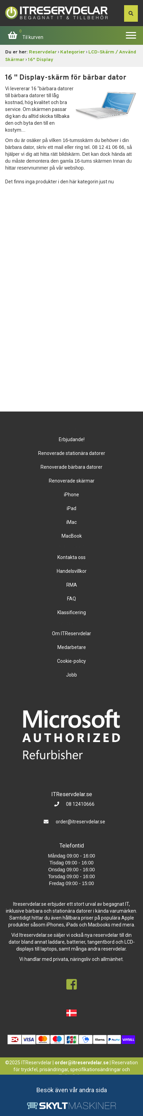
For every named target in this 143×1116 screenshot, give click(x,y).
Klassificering (71, 612)
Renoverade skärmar (72, 481)
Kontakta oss (71, 557)
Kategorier (72, 52)
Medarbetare (71, 647)
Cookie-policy (71, 661)
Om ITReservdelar (71, 633)
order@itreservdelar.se (80, 821)
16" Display (40, 60)
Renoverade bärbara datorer (71, 467)
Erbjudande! (72, 439)
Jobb (71, 675)
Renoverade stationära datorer (71, 453)
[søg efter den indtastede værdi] (131, 13)
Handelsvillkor (72, 571)
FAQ (71, 598)
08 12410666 (80, 804)
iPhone (71, 494)
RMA (71, 585)
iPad (71, 508)
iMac (71, 522)
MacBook (72, 536)
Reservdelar (43, 52)
